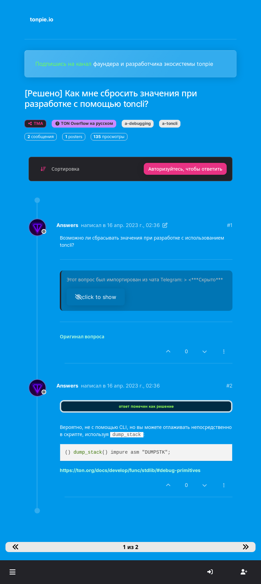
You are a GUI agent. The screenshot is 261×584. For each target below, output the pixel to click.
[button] (12, 572)
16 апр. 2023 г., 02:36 (133, 225)
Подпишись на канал (64, 63)
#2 (229, 385)
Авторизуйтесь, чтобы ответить (185, 169)
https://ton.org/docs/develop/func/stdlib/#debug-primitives (130, 470)
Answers (67, 225)
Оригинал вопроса (82, 336)
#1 (229, 225)
